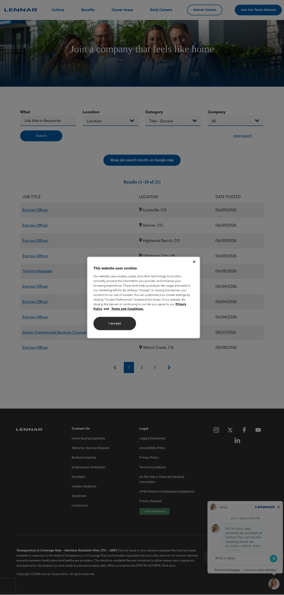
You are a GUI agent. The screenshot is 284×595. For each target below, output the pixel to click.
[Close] (194, 262)
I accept (114, 323)
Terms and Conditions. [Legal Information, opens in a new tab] (127, 308)
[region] (143, 297)
